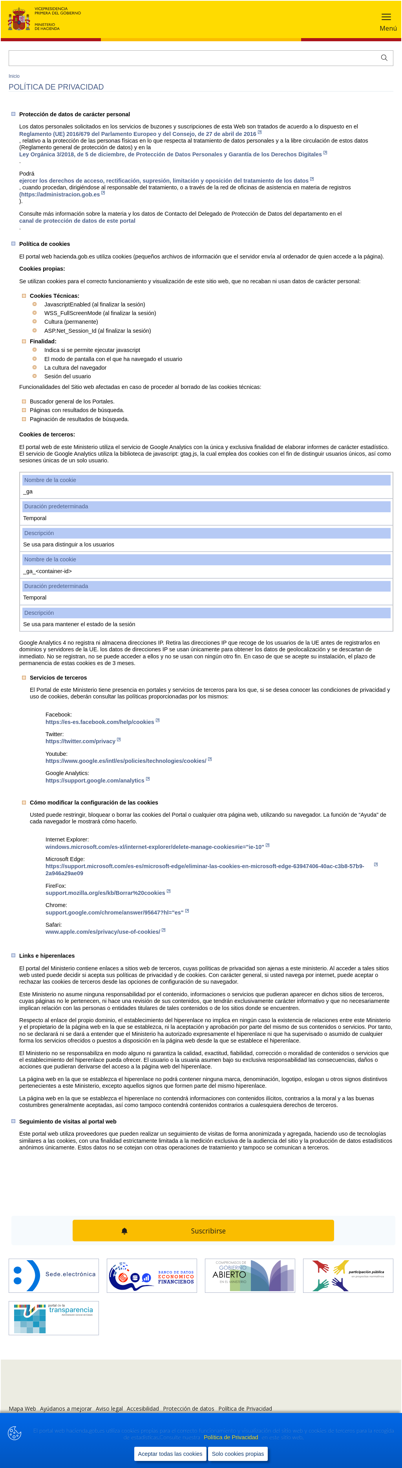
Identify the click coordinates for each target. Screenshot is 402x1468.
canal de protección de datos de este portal (77, 221)
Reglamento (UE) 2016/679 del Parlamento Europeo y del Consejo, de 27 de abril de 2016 (140, 133)
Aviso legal (109, 1408)
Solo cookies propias (238, 1454)
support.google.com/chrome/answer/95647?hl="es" (117, 912)
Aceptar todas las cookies (170, 1454)
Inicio (14, 76)
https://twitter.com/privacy (83, 741)
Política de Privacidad (231, 1437)
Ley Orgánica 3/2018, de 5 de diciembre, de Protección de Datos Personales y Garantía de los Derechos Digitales (173, 154)
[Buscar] (201, 58)
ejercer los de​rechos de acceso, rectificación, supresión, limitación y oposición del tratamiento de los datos (166, 180)
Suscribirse (208, 1230)
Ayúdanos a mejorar (66, 1408)
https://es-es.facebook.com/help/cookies (102, 721)
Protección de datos (188, 1408)
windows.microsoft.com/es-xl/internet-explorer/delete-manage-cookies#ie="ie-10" (157, 846)
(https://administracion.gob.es (62, 194)
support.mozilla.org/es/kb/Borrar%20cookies (108, 892)
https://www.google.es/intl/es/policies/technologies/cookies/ (129, 760)
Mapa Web (22, 1408)
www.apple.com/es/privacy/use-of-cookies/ (105, 931)
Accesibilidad (143, 1408)
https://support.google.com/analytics (98, 780)
